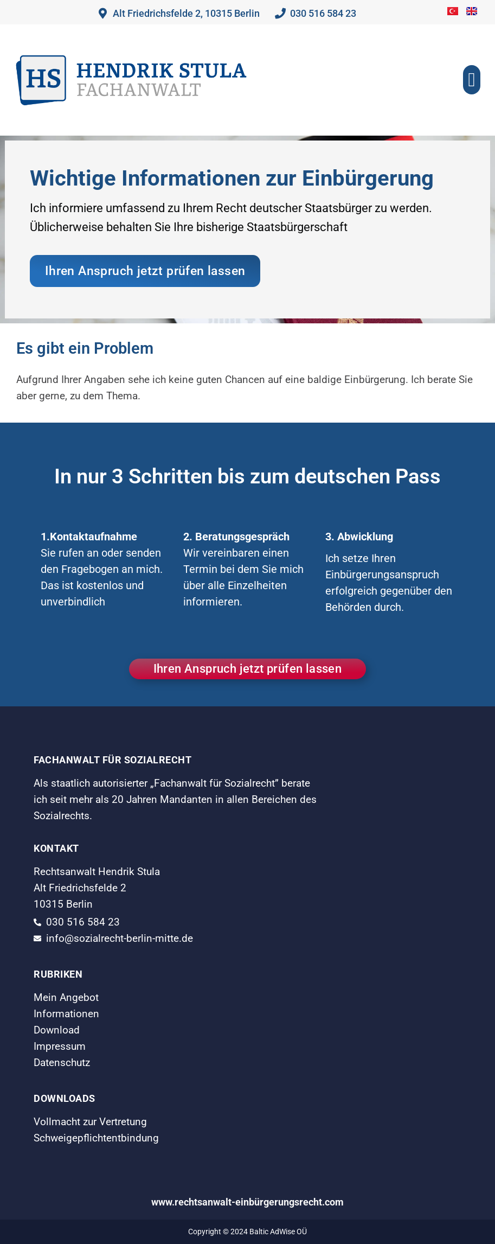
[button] (471, 79)
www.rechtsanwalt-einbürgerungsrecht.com (247, 1202)
